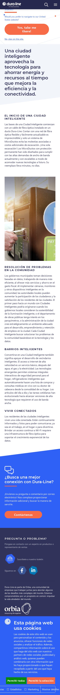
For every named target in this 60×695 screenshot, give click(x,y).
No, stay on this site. (14, 38)
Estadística (15, 689)
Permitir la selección (41, 680)
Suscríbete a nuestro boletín (30, 559)
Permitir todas (16, 680)
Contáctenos (23, 514)
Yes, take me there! (26, 29)
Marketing (33, 689)
